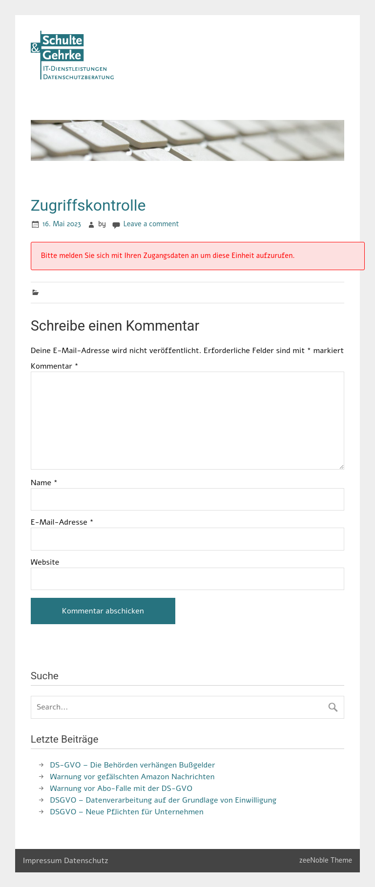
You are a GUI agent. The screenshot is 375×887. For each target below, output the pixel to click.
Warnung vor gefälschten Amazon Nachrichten (132, 776)
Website (45, 562)
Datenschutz (86, 860)
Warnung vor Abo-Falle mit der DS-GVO (121, 788)
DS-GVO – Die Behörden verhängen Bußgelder (132, 765)
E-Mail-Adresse (62, 522)
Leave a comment (151, 224)
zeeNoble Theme (326, 860)
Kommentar (55, 366)
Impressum (42, 860)
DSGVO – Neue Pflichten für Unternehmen (126, 812)
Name (44, 483)
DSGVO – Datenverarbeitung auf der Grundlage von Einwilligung (163, 800)
